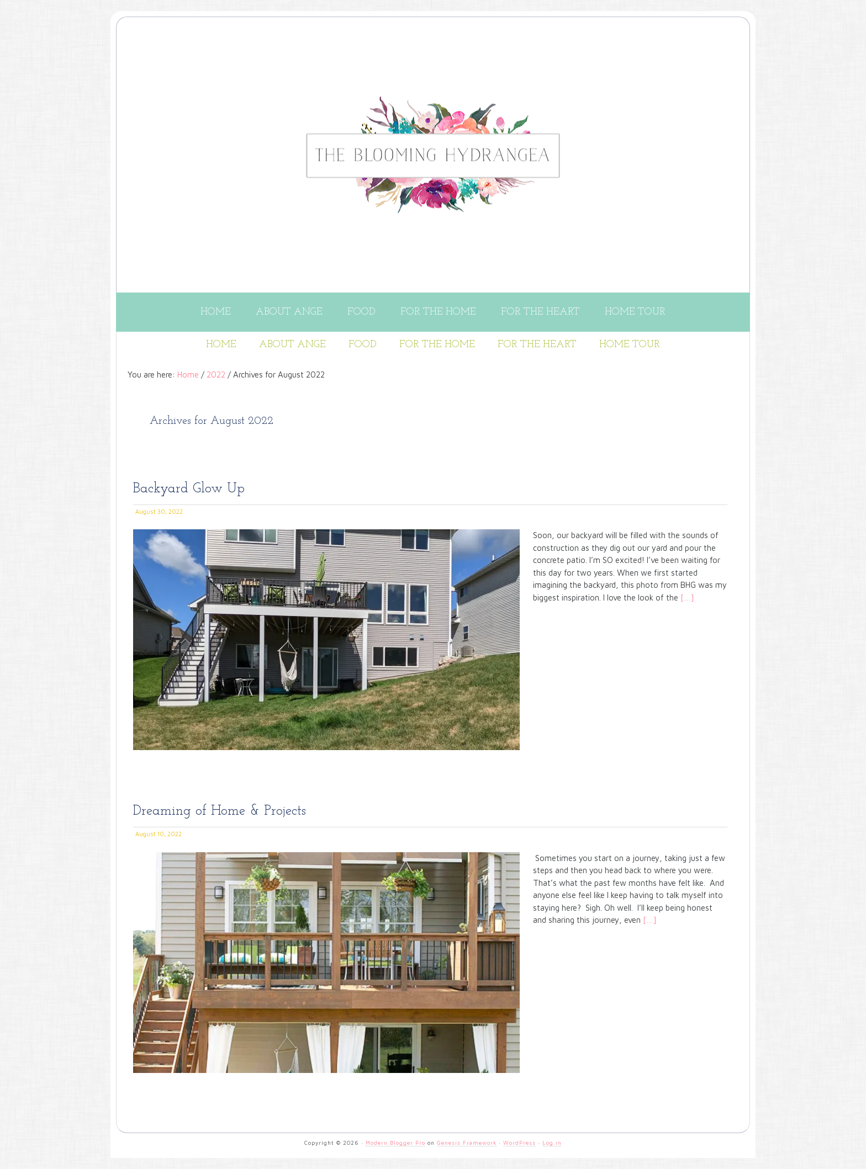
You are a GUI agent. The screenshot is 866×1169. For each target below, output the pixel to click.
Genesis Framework (467, 1142)
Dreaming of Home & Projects (219, 811)
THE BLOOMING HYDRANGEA (444, 68)
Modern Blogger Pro (395, 1142)
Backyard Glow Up (189, 489)
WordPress (519, 1142)
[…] (686, 597)
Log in (552, 1142)
